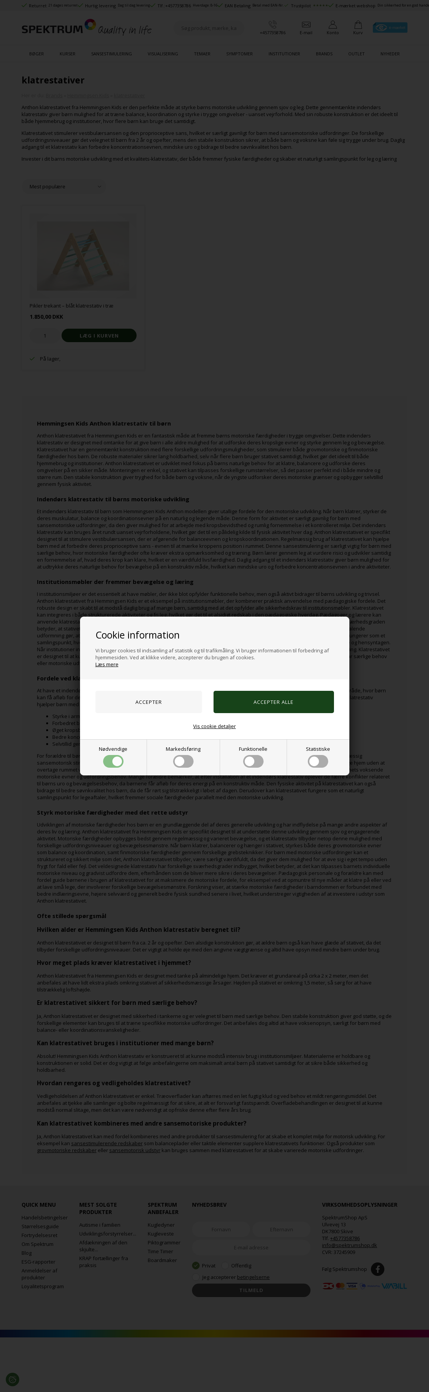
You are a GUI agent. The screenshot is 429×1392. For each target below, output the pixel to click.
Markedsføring (183, 756)
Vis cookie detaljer (214, 726)
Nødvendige (113, 756)
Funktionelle (253, 756)
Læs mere (107, 664)
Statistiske (318, 756)
